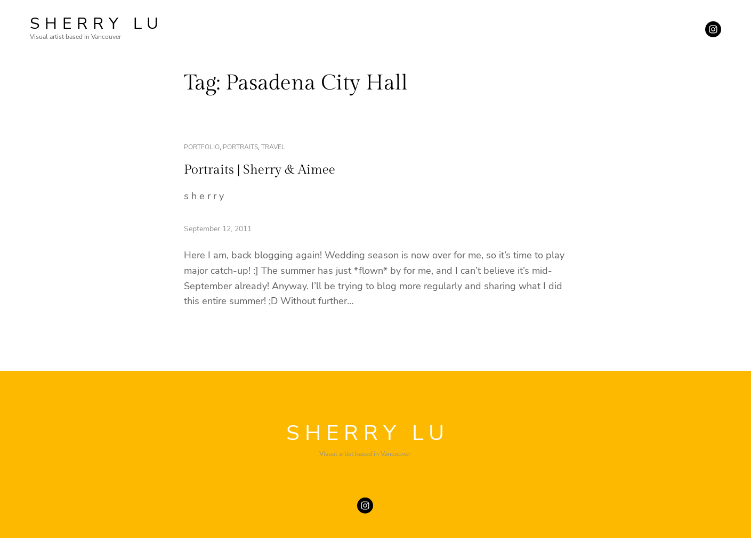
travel (273, 147)
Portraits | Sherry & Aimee (259, 169)
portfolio (202, 147)
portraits (240, 147)
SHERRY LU (97, 24)
